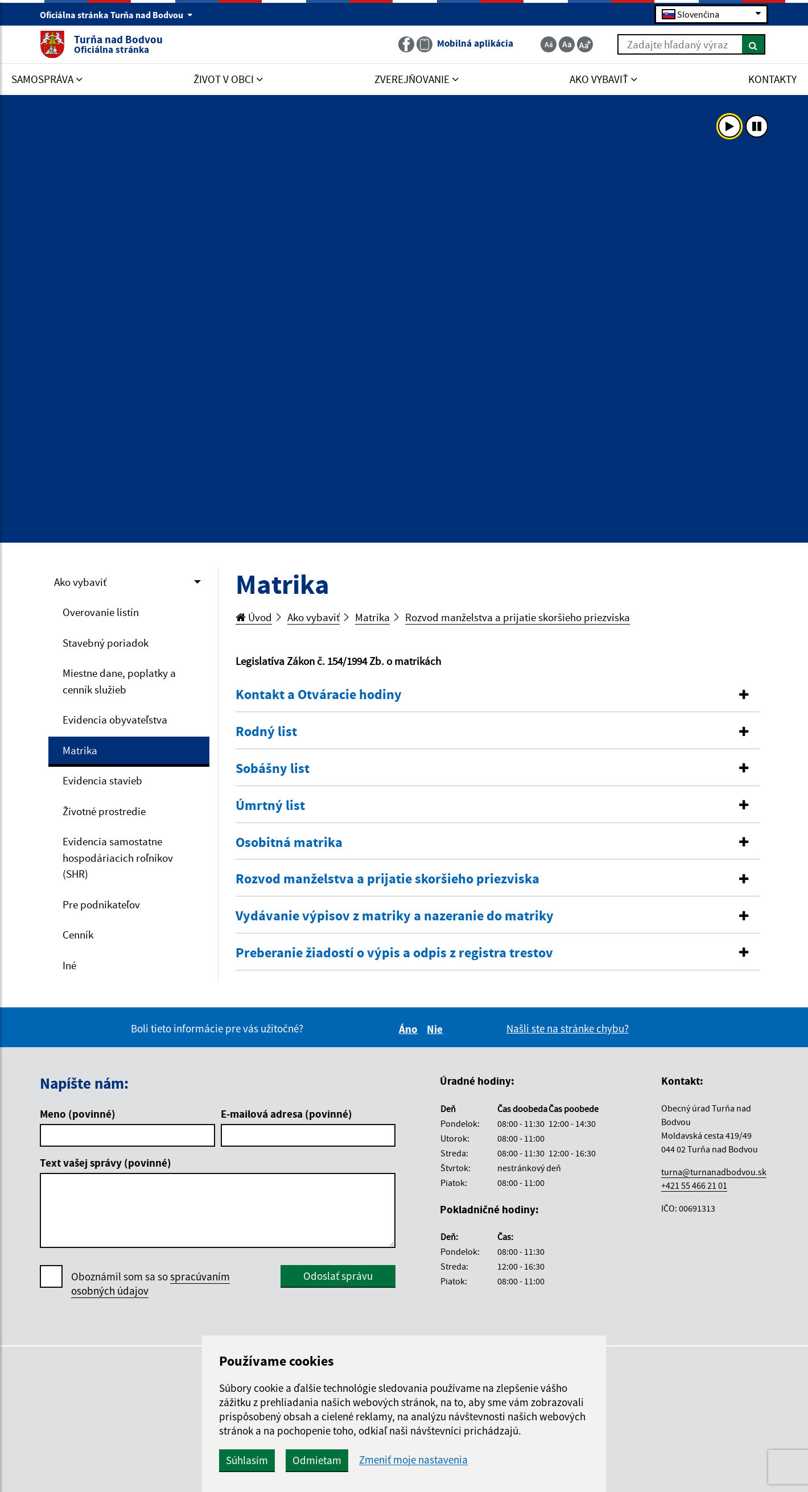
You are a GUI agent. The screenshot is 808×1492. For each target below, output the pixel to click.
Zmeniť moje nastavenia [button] (413, 1459)
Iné (69, 965)
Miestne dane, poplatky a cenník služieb (119, 681)
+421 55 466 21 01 (694, 1185)
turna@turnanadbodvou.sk (713, 1171)
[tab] (498, 695)
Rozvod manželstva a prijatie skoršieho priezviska (517, 617)
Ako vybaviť (80, 582)
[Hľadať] (753, 44)
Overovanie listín (101, 612)
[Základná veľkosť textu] (567, 44)
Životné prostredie (104, 811)
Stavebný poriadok (106, 643)
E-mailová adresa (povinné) (286, 1114)
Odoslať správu (338, 1276)
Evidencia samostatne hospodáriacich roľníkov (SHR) (118, 857)
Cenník (78, 934)
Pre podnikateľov (101, 904)
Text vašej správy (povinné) (105, 1162)
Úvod (254, 617)
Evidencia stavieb (102, 780)
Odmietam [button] (316, 1460)
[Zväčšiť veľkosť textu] (585, 44)
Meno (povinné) (78, 1114)
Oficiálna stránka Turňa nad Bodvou (116, 14)
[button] (498, 695)
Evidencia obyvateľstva (115, 719)
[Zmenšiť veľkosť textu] (548, 44)
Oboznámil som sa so (150, 1284)
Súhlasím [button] (247, 1460)
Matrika (80, 750)
